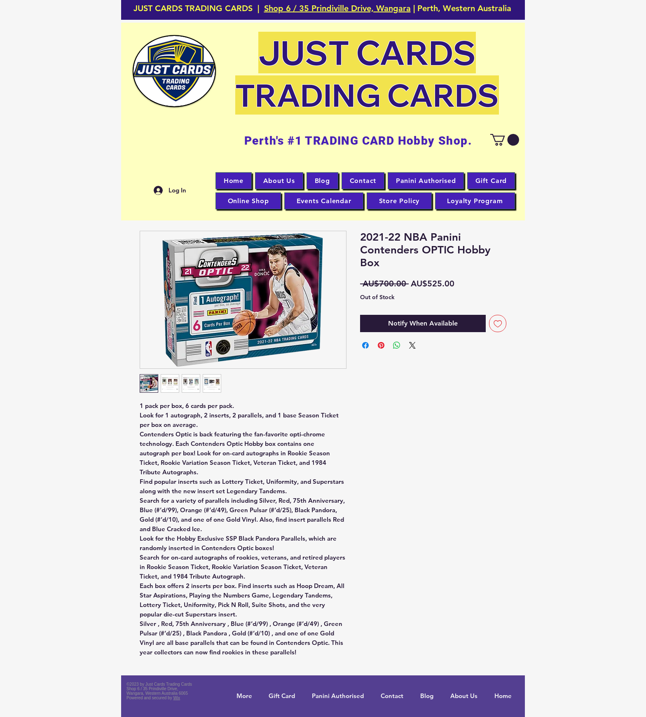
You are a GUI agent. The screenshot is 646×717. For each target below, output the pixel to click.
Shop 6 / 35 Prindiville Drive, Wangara (337, 8)
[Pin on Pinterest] (381, 345)
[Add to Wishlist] (498, 324)
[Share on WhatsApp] (397, 345)
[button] (174, 71)
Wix (176, 698)
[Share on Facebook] (365, 345)
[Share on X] (412, 345)
